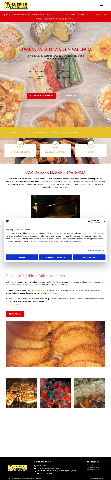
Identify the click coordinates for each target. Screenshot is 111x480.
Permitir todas (89, 257)
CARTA (91, 152)
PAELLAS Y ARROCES (55, 152)
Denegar (21, 257)
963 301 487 (41, 466)
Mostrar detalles (94, 250)
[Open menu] (101, 5)
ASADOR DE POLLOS (20, 152)
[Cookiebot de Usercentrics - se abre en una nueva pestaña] (90, 221)
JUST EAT (71, 19)
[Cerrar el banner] (104, 221)
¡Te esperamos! (13, 304)
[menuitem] (90, 464)
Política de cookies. (72, 242)
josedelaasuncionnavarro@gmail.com (50, 468)
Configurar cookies (55, 257)
